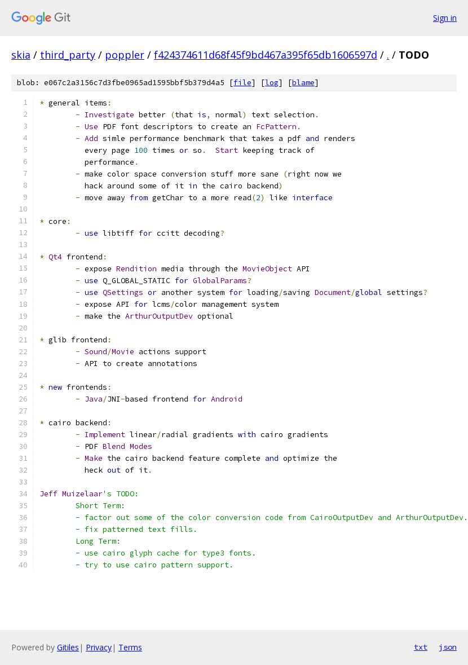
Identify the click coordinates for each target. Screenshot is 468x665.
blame (303, 82)
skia (20, 54)
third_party (67, 54)
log (272, 82)
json (448, 647)
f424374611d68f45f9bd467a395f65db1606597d (265, 54)
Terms (130, 647)
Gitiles (68, 647)
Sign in (445, 17)
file (242, 82)
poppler (124, 54)
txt (420, 647)
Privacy (99, 647)
